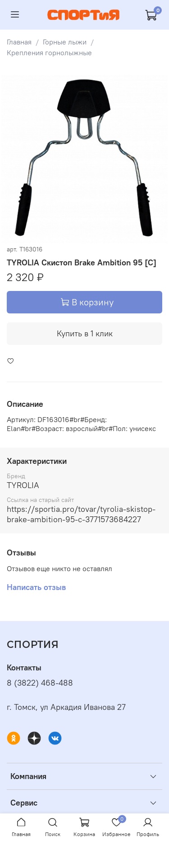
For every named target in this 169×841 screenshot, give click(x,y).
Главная (19, 41)
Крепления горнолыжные (49, 52)
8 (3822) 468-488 (40, 683)
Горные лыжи (65, 41)
